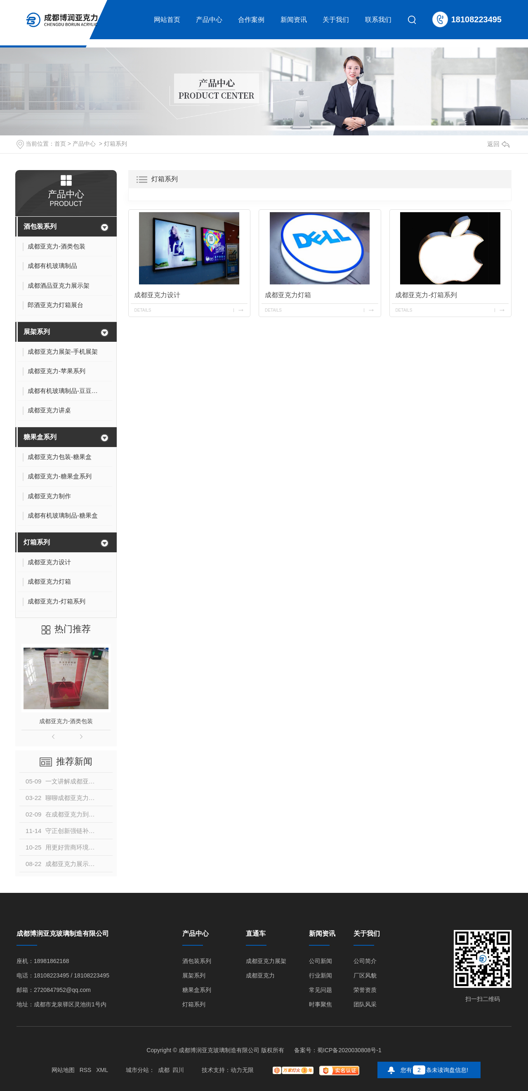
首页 (60, 143)
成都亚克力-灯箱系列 (426, 294)
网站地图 (63, 1070)
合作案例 (251, 19)
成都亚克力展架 (266, 961)
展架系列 (37, 331)
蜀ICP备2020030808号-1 (349, 1050)
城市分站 (137, 1070)
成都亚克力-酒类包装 (66, 721)
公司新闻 (320, 961)
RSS (86, 1070)
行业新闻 (320, 976)
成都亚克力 (260, 976)
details (142, 310)
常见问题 (320, 990)
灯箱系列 (115, 143)
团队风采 (365, 1004)
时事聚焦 (320, 1004)
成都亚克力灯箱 (288, 294)
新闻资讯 (293, 19)
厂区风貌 (365, 976)
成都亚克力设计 (157, 294)
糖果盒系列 (40, 436)
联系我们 (378, 19)
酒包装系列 (40, 226)
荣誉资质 (365, 990)
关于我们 (336, 19)
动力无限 (242, 1070)
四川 (178, 1070)
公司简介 (365, 961)
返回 (498, 143)
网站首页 (167, 19)
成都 (164, 1070)
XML (102, 1070)
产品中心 (209, 19)
